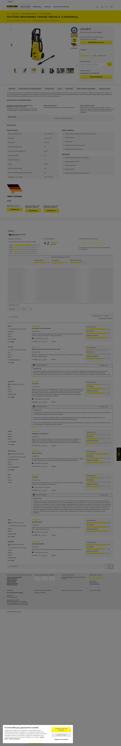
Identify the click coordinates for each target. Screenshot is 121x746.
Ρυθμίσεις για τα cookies (61, 739)
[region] (38, 734)
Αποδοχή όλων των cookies (61, 729)
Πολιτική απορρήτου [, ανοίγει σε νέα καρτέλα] (14, 738)
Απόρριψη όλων (61, 735)
